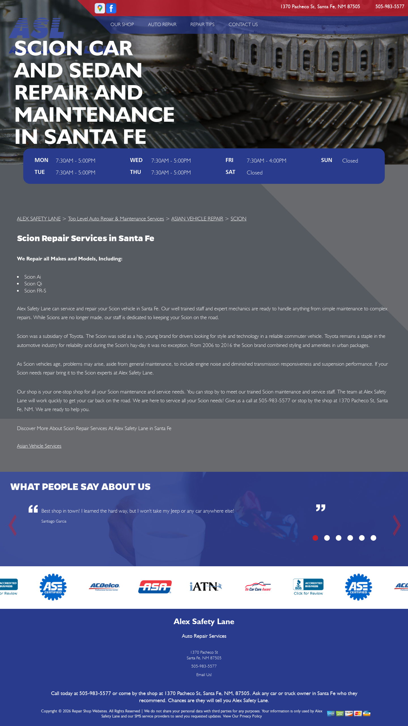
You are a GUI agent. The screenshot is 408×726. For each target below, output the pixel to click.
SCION (238, 218)
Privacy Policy (251, 716)
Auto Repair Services (204, 636)
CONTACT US (243, 24)
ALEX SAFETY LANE (39, 218)
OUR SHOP (122, 24)
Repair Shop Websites (89, 711)
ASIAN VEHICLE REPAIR (197, 218)
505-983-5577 (389, 6)
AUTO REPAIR (162, 24)
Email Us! (204, 674)
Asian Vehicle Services (39, 446)
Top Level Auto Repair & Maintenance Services (116, 218)
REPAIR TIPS (202, 24)
